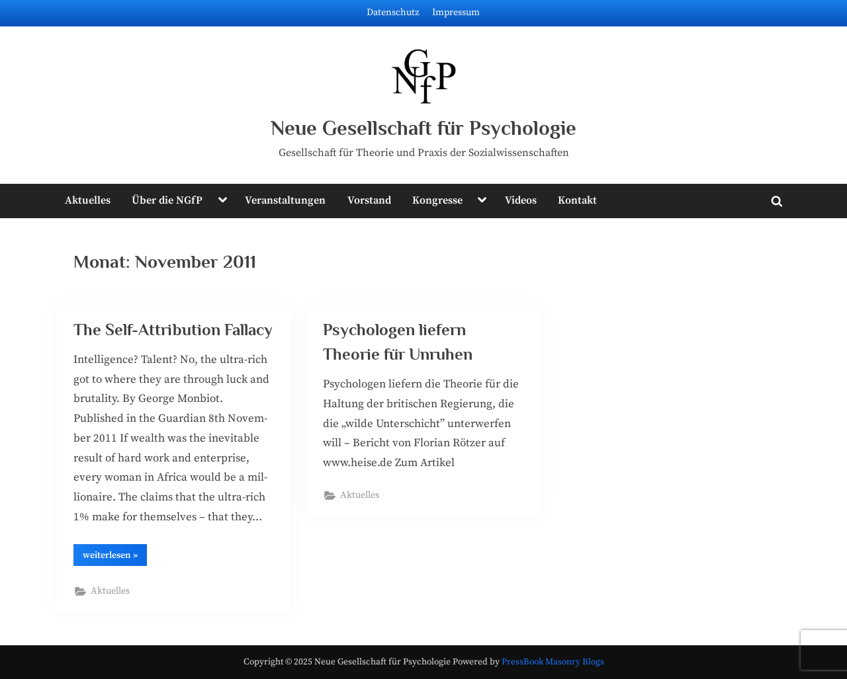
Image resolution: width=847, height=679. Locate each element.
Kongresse (437, 200)
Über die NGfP (167, 200)
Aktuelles (88, 200)
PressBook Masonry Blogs (553, 662)
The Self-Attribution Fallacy (173, 330)
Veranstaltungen (285, 200)
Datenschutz (393, 13)
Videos (521, 200)
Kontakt (577, 200)
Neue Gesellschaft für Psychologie (423, 128)
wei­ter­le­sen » (115, 557)
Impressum (456, 13)
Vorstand (369, 200)
